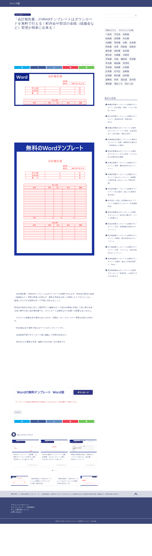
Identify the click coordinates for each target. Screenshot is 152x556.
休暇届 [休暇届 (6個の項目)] (126, 34)
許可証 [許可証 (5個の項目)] (117, 71)
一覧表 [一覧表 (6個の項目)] (108, 34)
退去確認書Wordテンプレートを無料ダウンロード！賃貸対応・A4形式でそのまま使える (122, 273)
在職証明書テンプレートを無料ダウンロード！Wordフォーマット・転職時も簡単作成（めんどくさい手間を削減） (122, 178)
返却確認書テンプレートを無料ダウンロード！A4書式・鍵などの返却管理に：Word (122, 261)
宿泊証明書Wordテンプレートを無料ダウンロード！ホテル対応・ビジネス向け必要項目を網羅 (122, 154)
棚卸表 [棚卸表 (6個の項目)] (124, 59)
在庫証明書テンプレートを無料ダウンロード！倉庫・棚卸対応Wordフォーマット (122, 165)
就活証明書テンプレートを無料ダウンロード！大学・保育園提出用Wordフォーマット (122, 226)
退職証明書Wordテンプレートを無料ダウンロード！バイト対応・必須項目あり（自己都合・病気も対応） (122, 131)
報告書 (18, 412)
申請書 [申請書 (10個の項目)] (132, 59)
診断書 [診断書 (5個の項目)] (126, 71)
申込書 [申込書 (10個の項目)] (108, 63)
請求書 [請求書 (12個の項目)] (126, 75)
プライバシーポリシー (20, 505)
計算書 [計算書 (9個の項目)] (108, 71)
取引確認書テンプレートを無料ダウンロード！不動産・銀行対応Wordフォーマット (122, 238)
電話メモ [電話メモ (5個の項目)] (118, 84)
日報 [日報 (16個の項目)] (116, 59)
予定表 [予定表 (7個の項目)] (117, 34)
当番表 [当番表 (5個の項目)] (126, 55)
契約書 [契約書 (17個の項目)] (117, 51)
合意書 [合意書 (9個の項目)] (132, 42)
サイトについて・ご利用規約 (23, 507)
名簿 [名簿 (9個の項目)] (116, 47)
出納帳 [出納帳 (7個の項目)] (108, 42)
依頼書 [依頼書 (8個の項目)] (108, 38)
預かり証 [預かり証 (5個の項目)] (129, 84)
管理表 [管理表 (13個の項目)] (126, 63)
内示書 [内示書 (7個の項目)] (126, 38)
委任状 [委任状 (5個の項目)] (108, 55)
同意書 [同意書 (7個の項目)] (108, 47)
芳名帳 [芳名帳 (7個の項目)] (108, 67)
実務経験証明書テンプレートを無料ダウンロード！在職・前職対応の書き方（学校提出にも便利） (122, 142)
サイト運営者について (20, 509)
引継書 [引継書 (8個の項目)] (117, 55)
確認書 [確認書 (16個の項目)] (117, 63)
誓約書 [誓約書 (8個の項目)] (117, 75)
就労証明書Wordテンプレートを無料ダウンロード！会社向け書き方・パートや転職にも (122, 215)
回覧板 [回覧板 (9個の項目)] (124, 47)
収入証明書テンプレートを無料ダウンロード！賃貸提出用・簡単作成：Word (122, 119)
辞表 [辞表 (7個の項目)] (116, 79)
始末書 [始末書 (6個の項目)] (126, 51)
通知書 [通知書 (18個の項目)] (108, 84)
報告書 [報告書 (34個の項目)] (108, 51)
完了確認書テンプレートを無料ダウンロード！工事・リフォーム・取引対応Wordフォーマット (122, 250)
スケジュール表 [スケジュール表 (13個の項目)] (126, 30)
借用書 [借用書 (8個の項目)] (117, 38)
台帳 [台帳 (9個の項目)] (125, 42)
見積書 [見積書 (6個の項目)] (117, 67)
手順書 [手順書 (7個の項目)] (108, 59)
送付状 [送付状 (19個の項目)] (132, 79)
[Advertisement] (54, 46)
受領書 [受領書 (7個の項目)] (117, 42)
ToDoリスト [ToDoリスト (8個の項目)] (110, 30)
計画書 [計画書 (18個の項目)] (126, 67)
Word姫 (15, 3)
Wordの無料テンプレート (22, 14)
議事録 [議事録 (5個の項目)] (108, 79)
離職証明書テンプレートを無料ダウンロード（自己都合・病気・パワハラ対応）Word (122, 107)
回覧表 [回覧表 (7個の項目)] (132, 47)
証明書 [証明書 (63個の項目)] (108, 75)
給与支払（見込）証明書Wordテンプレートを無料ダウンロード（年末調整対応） (122, 203)
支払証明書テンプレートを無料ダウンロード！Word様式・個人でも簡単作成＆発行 (122, 192)
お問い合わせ (16, 512)
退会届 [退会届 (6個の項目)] (124, 79)
